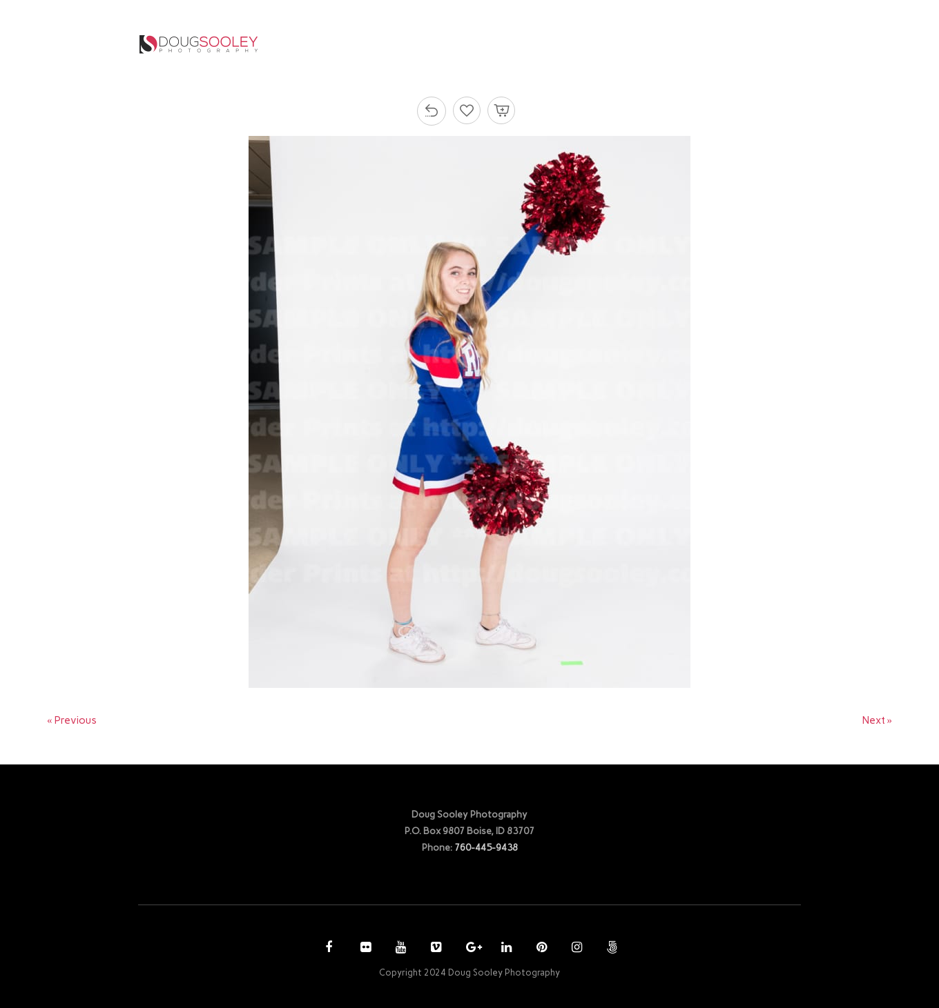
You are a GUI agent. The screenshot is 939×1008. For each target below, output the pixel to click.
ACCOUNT (652, 44)
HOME (405, 44)
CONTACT (731, 44)
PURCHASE (577, 44)
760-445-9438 (486, 847)
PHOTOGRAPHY (481, 44)
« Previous (72, 720)
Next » (877, 720)
